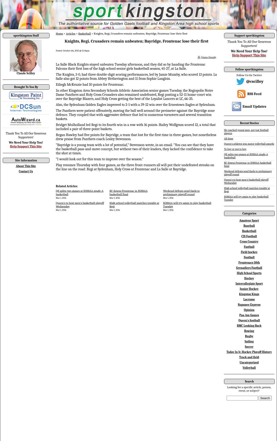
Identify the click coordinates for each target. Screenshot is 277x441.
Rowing (249, 331)
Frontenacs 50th (249, 262)
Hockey (249, 278)
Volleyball (249, 367)
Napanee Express (249, 304)
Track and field (249, 357)
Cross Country (249, 241)
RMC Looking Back (249, 325)
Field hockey (249, 252)
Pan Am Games (249, 315)
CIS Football (249, 236)
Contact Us (26, 171)
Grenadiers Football (249, 268)
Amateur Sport (249, 220)
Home (59, 33)
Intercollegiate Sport (249, 283)
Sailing (249, 341)
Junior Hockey (249, 289)
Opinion (249, 310)
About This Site (26, 166)
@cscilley (255, 81)
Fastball (249, 247)
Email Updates (254, 106)
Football (249, 257)
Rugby (249, 336)
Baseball (249, 225)
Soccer (249, 346)
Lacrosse (249, 299)
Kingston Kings (249, 294)
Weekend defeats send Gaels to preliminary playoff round (181, 192)
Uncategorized (249, 362)
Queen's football (249, 320)
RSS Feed (254, 94)
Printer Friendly (208, 57)
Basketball (84, 33)
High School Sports (249, 273)
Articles (70, 33)
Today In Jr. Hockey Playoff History (249, 352)
